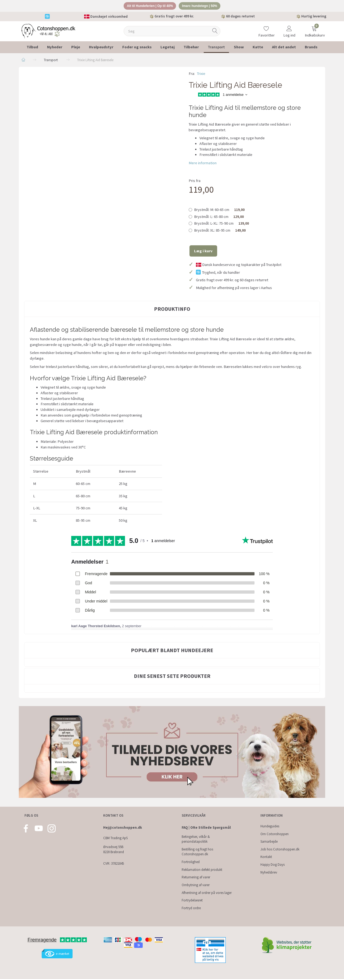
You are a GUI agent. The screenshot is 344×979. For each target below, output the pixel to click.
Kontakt (266, 856)
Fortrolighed (191, 862)
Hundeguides (269, 826)
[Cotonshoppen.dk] (48, 31)
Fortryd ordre (191, 908)
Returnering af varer (196, 877)
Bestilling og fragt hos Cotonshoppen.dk (197, 852)
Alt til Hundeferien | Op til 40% (148, 6)
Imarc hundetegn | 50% (202, 6)
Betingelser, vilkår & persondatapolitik (196, 839)
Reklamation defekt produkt (202, 869)
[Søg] (215, 32)
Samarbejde (269, 841)
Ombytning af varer (196, 885)
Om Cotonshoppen (274, 834)
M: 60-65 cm (219, 210)
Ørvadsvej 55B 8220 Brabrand (113, 849)
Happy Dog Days (272, 864)
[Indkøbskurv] (314, 28)
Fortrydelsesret (192, 900)
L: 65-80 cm (219, 217)
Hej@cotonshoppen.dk (122, 827)
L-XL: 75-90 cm (221, 224)
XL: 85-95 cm (220, 231)
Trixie (201, 74)
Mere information (203, 163)
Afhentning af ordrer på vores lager (207, 892)
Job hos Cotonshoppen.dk (279, 849)
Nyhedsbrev (268, 872)
